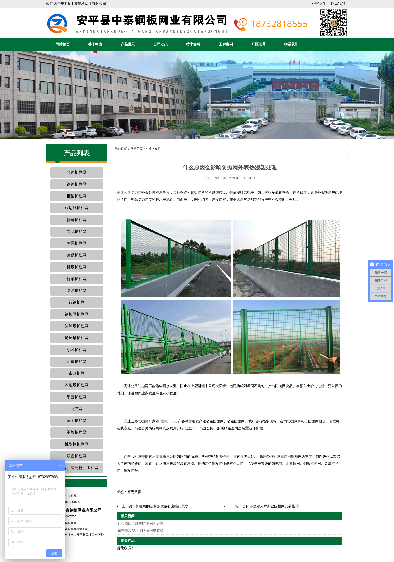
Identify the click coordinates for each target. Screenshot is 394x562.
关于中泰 (95, 44)
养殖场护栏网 (77, 385)
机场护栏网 (77, 267)
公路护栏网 (77, 172)
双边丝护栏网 (77, 208)
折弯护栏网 (77, 220)
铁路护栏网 (77, 184)
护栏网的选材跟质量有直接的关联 (162, 506)
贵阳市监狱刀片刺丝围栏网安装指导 (270, 506)
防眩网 (77, 409)
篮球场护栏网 (77, 326)
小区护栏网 (77, 350)
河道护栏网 (77, 361)
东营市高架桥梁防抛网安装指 (140, 531)
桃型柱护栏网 (77, 444)
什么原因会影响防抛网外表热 (140, 523)
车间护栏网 (77, 420)
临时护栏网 (77, 290)
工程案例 (226, 44)
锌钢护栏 (77, 302)
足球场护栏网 (77, 338)
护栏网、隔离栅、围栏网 (77, 468)
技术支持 (193, 44)
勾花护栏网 (77, 231)
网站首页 (63, 44)
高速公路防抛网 (129, 192)
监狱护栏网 (77, 255)
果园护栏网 (77, 397)
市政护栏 (77, 373)
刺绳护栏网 (77, 243)
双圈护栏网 (77, 456)
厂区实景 (259, 44)
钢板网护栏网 (77, 314)
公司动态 (161, 44)
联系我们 (338, 4)
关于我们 (318, 4)
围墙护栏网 (77, 432)
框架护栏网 (77, 196)
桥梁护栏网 (77, 279)
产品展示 (128, 44)
